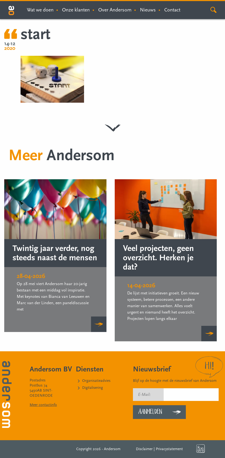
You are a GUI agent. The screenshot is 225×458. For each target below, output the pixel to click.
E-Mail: (144, 394)
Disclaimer (144, 449)
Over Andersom (114, 10)
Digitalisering (92, 387)
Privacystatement (169, 449)
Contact (172, 10)
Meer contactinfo (43, 405)
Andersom (112, 449)
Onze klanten (76, 10)
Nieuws (148, 10)
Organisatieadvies (96, 380)
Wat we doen (40, 10)
